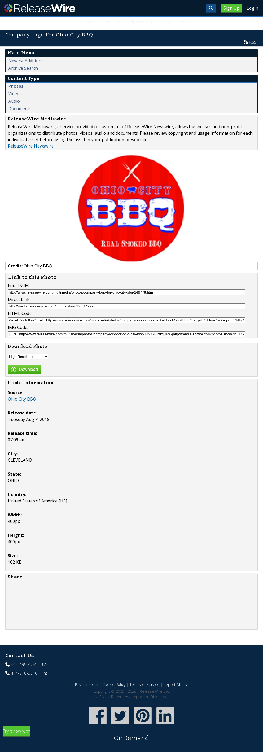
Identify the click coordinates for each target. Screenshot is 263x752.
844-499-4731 (24, 664)
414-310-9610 (24, 673)
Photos (15, 86)
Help (165, 21)
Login (252, 8)
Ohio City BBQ (22, 399)
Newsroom (141, 21)
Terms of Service (144, 684)
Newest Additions (25, 61)
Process (113, 21)
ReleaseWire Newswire (31, 146)
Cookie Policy (114, 684)
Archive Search (23, 68)
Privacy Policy (86, 684)
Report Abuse (175, 684)
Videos (15, 94)
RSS (253, 42)
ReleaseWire (39, 8)
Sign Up (231, 8)
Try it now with (131, 735)
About (184, 21)
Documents (19, 109)
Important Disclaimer (150, 696)
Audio (14, 101)
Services (89, 21)
